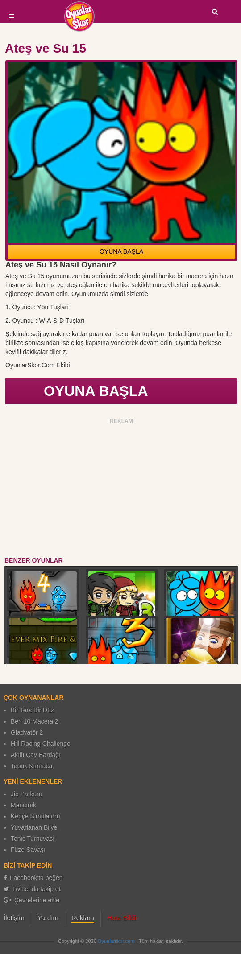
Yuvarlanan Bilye (34, 827)
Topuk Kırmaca (31, 765)
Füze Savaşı (28, 849)
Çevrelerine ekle (31, 900)
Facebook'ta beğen (33, 877)
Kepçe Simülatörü (35, 816)
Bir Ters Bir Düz (32, 710)
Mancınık (23, 805)
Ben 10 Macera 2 (34, 721)
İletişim (14, 917)
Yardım (47, 917)
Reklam (82, 917)
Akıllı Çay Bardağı (36, 754)
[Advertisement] (121, 489)
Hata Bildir (122, 917)
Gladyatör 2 (27, 732)
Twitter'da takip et (32, 888)
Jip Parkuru (26, 794)
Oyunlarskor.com (116, 941)
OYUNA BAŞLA (121, 251)
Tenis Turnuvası (32, 838)
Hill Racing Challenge (41, 743)
